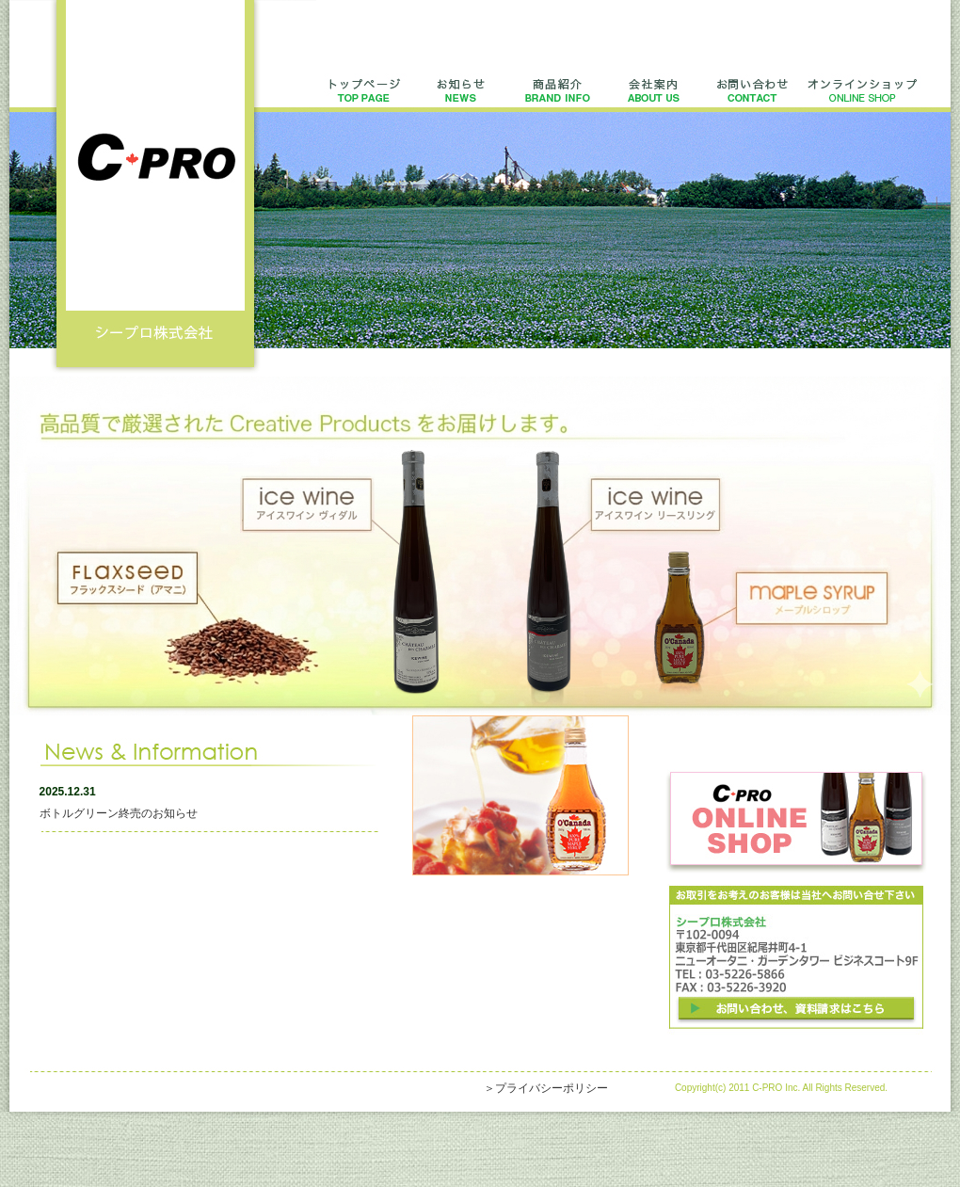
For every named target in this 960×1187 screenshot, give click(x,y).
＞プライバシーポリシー (546, 1088)
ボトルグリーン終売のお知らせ (119, 813)
